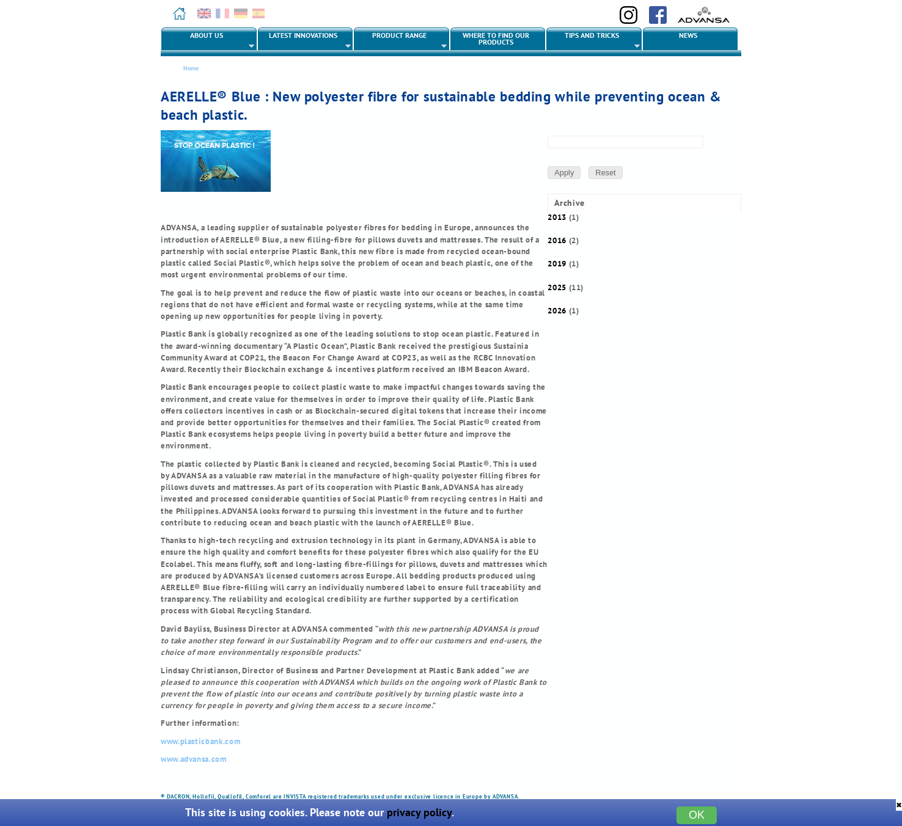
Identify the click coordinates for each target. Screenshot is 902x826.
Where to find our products (496, 39)
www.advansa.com (194, 759)
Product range (400, 40)
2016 (557, 240)
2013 (557, 217)
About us (208, 40)
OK (697, 815)
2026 (557, 310)
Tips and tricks (593, 40)
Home (191, 68)
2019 (557, 263)
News (688, 35)
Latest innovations (304, 40)
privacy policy (419, 812)
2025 (557, 287)
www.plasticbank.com (200, 741)
